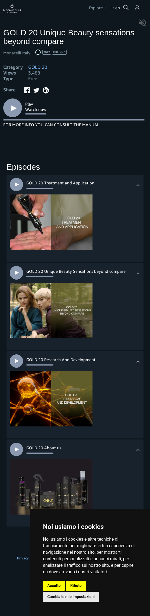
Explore (96, 7)
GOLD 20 (37, 67)
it (112, 7)
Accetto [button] (54, 585)
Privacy (23, 558)
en (117, 7)
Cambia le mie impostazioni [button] (71, 597)
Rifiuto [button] (76, 585)
